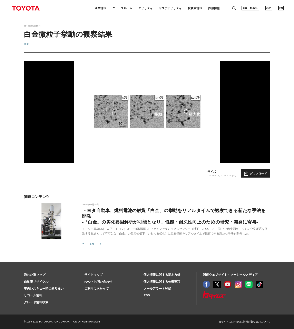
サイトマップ (93, 274)
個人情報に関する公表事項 (162, 281)
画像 (26, 44)
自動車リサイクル (36, 281)
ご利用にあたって (96, 288)
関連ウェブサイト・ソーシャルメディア (230, 274)
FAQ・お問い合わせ (98, 281)
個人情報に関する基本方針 (162, 274)
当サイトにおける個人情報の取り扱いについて (244, 321)
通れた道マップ (34, 274)
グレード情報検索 (36, 302)
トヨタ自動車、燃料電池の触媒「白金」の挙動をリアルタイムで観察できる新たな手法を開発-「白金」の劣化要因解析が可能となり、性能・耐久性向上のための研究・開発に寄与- (174, 216)
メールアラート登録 (157, 288)
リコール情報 (33, 295)
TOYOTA (26, 8)
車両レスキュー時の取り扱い (44, 288)
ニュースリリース (92, 244)
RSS (147, 295)
